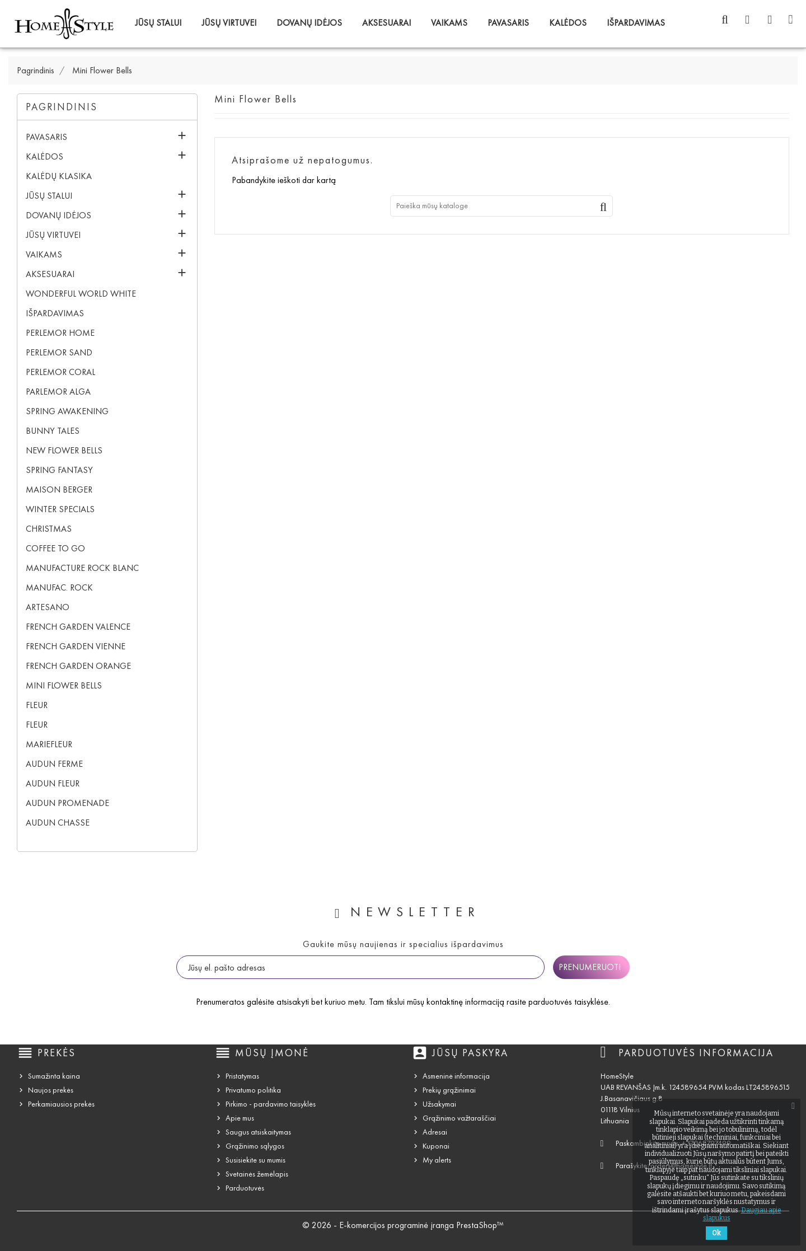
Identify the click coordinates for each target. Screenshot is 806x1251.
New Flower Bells (64, 450)
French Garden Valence (78, 626)
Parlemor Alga (58, 391)
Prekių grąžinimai (449, 1090)
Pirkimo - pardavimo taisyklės (271, 1104)
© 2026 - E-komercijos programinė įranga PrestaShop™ (403, 1225)
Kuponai (436, 1146)
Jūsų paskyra (470, 1053)
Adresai (435, 1132)
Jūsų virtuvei (229, 22)
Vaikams (449, 22)
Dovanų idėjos (309, 22)
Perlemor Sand (59, 352)
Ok (716, 1233)
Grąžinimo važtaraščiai (459, 1118)
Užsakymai (439, 1104)
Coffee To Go (55, 548)
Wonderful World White (81, 293)
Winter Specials (60, 509)
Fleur (37, 705)
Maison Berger (59, 489)
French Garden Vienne (75, 646)
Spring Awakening (67, 411)
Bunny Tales (52, 430)
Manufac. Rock (59, 587)
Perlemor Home (60, 332)
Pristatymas (242, 1076)
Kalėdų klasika (59, 176)
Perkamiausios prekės (61, 1104)
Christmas (49, 528)
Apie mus (240, 1118)
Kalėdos (568, 22)
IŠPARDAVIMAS (636, 22)
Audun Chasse (58, 822)
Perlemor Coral (60, 372)
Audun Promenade (67, 803)
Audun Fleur (52, 783)
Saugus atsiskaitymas (258, 1132)
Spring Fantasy (59, 470)
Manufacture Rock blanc (82, 568)
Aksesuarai (386, 22)
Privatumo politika (253, 1090)
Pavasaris (508, 22)
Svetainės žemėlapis (257, 1174)
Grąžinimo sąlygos (255, 1146)
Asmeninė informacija (456, 1076)
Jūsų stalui (158, 22)
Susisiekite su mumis (255, 1160)
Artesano (47, 607)
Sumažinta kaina (54, 1076)
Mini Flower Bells (64, 685)
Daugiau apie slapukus (742, 1214)
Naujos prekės (50, 1090)
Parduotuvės (245, 1188)
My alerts (437, 1160)
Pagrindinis (61, 107)
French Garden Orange (78, 665)
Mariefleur (49, 744)
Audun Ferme (54, 763)
